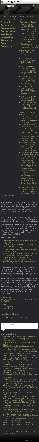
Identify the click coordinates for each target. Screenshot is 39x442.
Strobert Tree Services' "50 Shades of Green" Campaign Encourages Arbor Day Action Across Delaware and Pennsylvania (19, 261)
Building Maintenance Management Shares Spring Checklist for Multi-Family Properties (29, 105)
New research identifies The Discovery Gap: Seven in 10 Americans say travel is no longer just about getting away (20, 376)
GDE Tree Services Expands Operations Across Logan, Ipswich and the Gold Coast (18, 347)
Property (22, 16)
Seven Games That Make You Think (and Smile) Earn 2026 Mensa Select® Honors (19, 362)
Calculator (7, 19)
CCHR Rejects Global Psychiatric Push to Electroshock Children (28, 98)
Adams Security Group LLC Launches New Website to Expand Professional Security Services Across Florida (29, 146)
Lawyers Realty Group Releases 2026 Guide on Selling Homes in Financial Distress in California (29, 168)
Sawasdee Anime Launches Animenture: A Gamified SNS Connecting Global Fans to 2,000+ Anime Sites (19, 405)
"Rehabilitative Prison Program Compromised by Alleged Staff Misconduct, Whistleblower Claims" (19, 423)
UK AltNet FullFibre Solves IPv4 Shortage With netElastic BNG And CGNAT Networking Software (20, 350)
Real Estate (13, 16)
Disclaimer (15, 318)
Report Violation (26, 318)
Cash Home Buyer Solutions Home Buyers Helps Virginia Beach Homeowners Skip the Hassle (29, 70)
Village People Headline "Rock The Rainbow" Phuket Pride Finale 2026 (18, 393)
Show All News (6, 318)
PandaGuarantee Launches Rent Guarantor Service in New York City (29, 46)
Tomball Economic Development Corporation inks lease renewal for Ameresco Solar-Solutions (8, 34)
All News (30, 16)
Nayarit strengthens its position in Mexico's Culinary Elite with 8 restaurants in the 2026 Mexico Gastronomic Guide (20, 249)
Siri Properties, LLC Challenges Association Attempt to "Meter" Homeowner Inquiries (29, 177)
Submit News (17, 19)
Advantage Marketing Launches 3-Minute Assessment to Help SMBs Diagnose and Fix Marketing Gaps (29, 80)
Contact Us (12, 433)
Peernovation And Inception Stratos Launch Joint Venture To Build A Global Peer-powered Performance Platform (19, 338)
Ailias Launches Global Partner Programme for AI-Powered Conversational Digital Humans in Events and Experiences (20, 387)
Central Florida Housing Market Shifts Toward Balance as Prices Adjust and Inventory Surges (29, 190)
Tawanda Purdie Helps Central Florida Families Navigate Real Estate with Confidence (29, 53)
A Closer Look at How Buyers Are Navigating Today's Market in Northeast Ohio (28, 61)
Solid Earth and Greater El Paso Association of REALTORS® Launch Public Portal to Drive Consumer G (18, 411)
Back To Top (28, 440)
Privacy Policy (25, 431)
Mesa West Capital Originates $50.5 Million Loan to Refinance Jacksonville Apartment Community (29, 118)
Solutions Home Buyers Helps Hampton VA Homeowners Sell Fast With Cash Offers (29, 38)
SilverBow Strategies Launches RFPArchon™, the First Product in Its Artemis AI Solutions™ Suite (19, 401)
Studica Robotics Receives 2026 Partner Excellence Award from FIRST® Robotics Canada (20, 358)
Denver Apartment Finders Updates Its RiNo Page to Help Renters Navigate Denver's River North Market (29, 90)
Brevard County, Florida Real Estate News (29, 184)
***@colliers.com (7, 308)
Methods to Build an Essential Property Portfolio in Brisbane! (28, 160)
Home (6, 16)
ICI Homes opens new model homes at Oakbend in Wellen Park (29, 126)
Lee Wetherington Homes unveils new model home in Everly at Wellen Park (29, 154)
